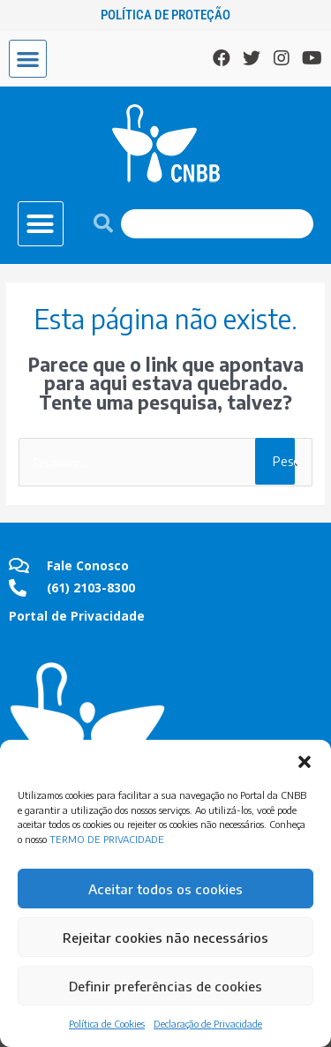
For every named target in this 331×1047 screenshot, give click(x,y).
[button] (304, 762)
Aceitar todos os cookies (165, 889)
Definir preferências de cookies (165, 986)
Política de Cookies (107, 1023)
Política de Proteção (165, 15)
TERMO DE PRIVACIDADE (106, 839)
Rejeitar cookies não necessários (165, 937)
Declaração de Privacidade (208, 1023)
